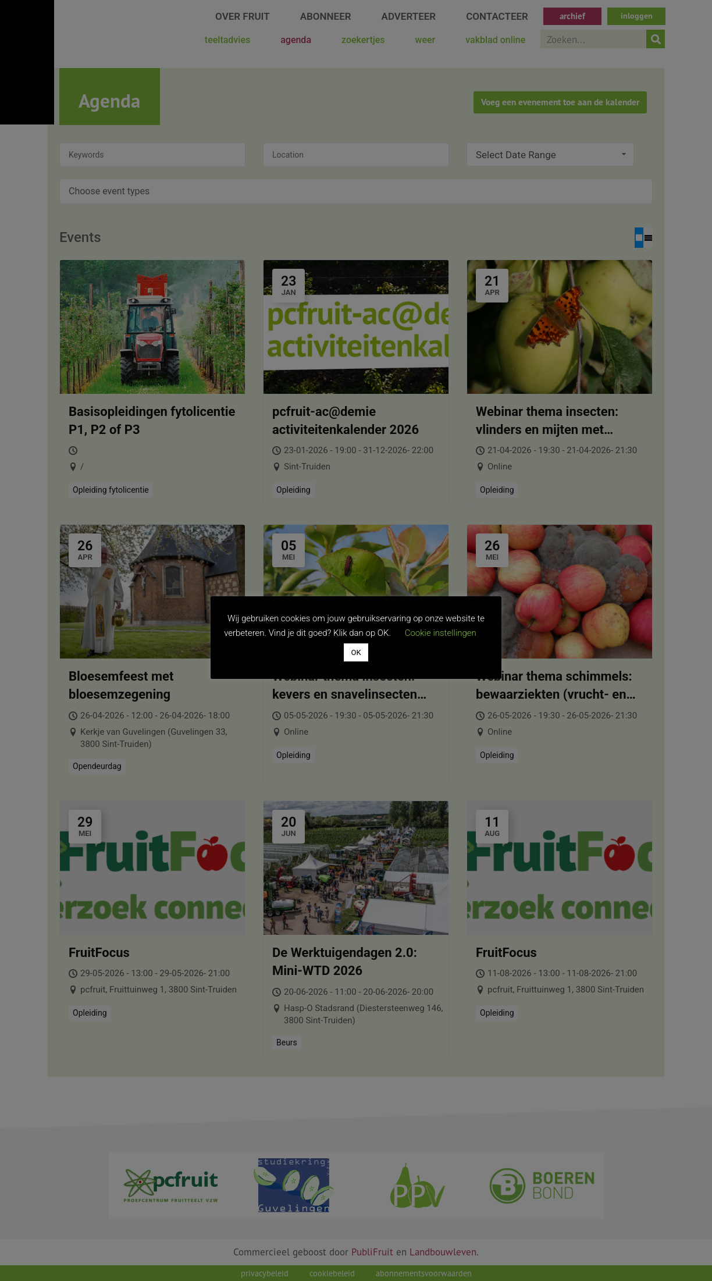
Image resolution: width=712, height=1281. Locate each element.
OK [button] (356, 652)
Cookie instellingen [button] (440, 633)
